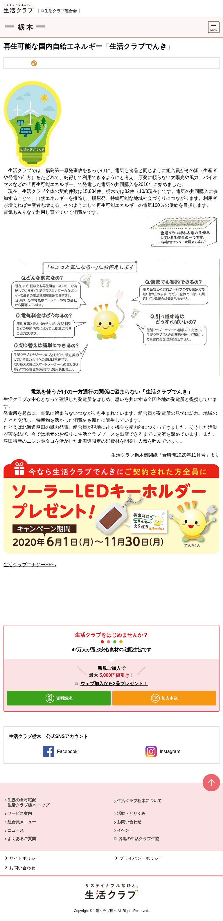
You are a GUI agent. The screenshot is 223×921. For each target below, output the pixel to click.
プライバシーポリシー (141, 858)
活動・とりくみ (131, 813)
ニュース (16, 830)
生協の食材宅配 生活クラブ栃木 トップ (28, 802)
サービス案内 (20, 813)
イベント (125, 830)
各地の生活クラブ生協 (138, 838)
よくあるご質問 (22, 838)
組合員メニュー (22, 821)
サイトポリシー (24, 858)
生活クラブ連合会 (60, 11)
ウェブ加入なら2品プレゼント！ (114, 683)
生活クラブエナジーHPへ (29, 564)
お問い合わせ (129, 821)
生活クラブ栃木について (139, 800)
